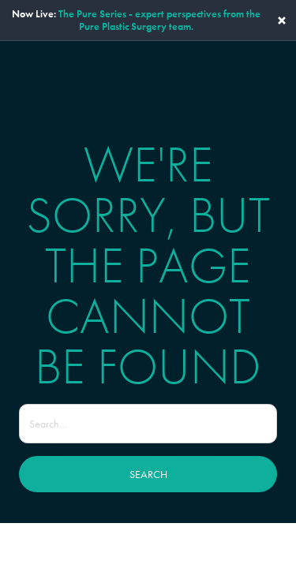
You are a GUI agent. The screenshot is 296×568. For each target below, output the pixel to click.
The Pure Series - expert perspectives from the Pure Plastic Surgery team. (159, 20)
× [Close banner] (282, 20)
